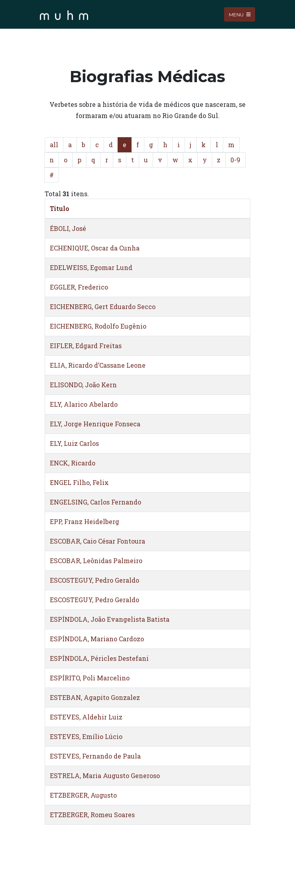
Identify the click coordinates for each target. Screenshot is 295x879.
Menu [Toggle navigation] (240, 14)
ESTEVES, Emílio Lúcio (86, 736)
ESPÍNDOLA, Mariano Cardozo (97, 639)
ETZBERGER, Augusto (83, 795)
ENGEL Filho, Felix (79, 482)
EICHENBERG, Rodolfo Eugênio (98, 326)
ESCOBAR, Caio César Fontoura (97, 541)
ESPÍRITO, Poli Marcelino (90, 678)
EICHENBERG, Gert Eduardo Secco (102, 306)
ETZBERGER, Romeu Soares (92, 814)
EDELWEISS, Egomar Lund (91, 267)
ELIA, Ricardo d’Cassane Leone (98, 365)
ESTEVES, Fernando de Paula (95, 756)
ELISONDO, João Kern (83, 384)
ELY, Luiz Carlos (74, 443)
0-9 (235, 160)
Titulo (59, 208)
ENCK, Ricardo (72, 463)
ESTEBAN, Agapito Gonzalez (95, 697)
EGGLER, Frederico (79, 287)
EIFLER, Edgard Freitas (86, 345)
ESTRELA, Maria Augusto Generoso (105, 775)
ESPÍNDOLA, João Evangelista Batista (109, 619)
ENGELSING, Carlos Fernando (95, 502)
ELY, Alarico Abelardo (84, 404)
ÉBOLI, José (68, 228)
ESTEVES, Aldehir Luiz (86, 717)
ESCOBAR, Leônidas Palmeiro (96, 560)
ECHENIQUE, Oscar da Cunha (95, 248)
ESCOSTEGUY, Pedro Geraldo (94, 580)
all (54, 144)
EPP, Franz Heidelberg (84, 521)
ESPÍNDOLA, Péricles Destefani (99, 658)
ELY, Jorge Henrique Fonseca (95, 424)
